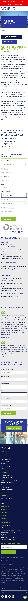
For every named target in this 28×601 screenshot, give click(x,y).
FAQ (2, 503)
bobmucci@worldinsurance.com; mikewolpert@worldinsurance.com (12, 256)
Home (3, 30)
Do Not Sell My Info (7, 564)
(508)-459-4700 (14, 428)
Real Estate (4, 464)
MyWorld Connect (6, 535)
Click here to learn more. (14, 4)
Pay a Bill (3, 527)
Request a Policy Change (8, 532)
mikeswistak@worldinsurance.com (12, 287)
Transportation (8, 146)
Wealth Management (7, 489)
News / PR (4, 501)
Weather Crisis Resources (8, 537)
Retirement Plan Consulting (9, 480)
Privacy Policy (5, 561)
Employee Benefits (6, 477)
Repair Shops (8, 144)
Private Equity (5, 461)
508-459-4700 (8, 263)
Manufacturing (5, 459)
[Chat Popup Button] (25, 597)
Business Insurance (6, 475)
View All (3, 468)
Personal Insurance (9, 141)
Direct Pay (8, 42)
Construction (5, 454)
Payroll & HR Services (7, 482)
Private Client (5, 487)
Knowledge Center (6, 498)
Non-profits (7, 149)
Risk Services (5, 492)
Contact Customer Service (8, 539)
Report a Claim (5, 525)
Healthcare (4, 457)
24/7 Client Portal (11, 37)
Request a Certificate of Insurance (11, 530)
